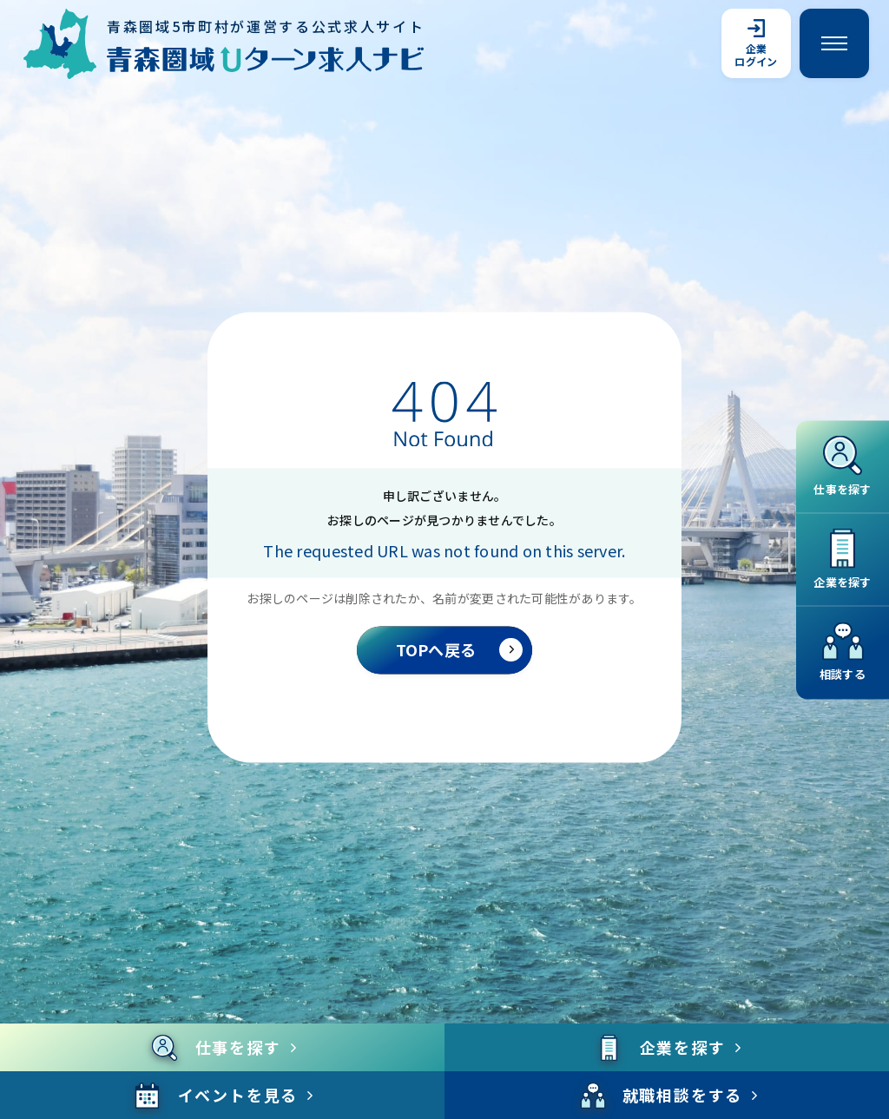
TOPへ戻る (460, 650)
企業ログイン (755, 44)
